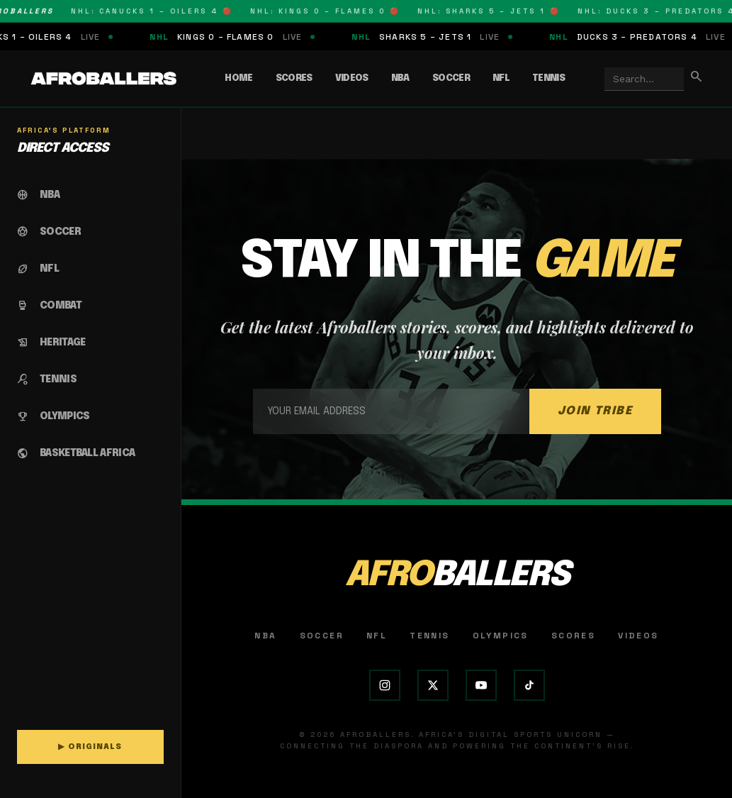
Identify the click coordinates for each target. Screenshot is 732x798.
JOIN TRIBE (595, 411)
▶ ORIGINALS (90, 747)
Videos (351, 78)
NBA (400, 78)
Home (238, 78)
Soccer (451, 78)
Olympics (501, 635)
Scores (294, 78)
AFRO (457, 575)
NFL (500, 78)
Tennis (548, 78)
